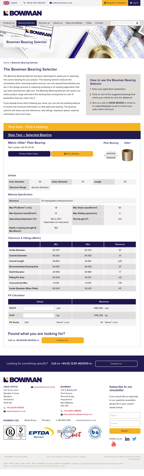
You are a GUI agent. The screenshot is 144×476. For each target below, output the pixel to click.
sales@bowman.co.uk (107, 106)
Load (12, 321)
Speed (12, 314)
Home (7, 62)
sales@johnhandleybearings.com (81, 421)
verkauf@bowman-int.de (45, 393)
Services (43, 23)
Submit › (125, 437)
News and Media (75, 23)
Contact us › (63, 347)
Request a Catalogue (115, 3)
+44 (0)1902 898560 (74, 417)
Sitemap (82, 463)
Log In (134, 3)
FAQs (90, 23)
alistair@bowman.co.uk (87, 427)
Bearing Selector (27, 23)
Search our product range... (123, 23)
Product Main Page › (29, 153)
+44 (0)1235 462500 (14, 414)
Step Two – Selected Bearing (31, 135)
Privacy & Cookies (71, 463)
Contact (101, 23)
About (57, 23)
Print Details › (72, 153)
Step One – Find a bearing (29, 127)
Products (7, 23)
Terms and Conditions (55, 463)
